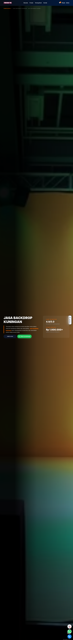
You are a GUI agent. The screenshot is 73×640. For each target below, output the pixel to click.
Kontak (45, 2)
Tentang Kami (38, 2)
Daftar (67, 2)
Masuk (63, 2)
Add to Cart (10, 336)
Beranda (26, 2)
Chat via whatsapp (24, 336)
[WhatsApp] (69, 631)
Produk (31, 2)
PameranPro (7, 8)
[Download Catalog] (69, 626)
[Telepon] (69, 636)
